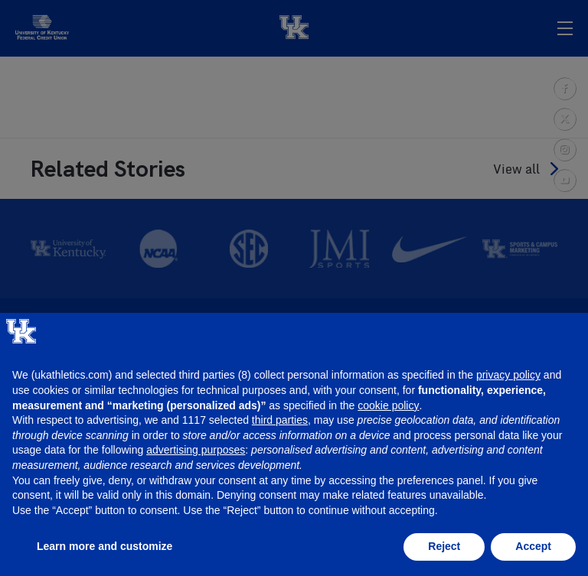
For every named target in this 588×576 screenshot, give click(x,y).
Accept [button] (533, 546)
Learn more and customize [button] (104, 546)
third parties (280, 420)
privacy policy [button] (508, 375)
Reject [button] (444, 546)
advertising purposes (195, 450)
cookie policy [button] (388, 405)
